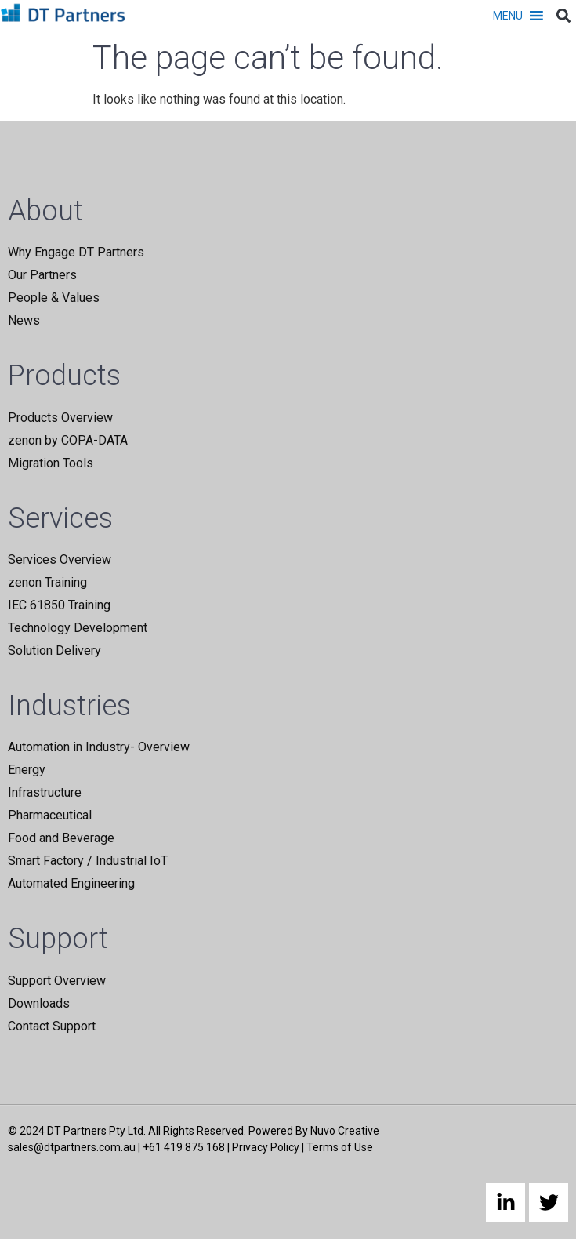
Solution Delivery (54, 650)
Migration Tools (50, 463)
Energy (26, 769)
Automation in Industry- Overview (99, 746)
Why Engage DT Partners (76, 252)
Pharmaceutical (50, 815)
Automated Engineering (71, 883)
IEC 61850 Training (59, 605)
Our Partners (42, 274)
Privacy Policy (265, 1147)
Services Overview (59, 559)
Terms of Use (339, 1147)
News (24, 320)
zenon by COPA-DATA (68, 440)
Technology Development (77, 627)
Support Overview (57, 980)
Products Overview (60, 417)
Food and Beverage (61, 837)
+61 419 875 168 (184, 1147)
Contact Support (52, 1026)
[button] (508, 15)
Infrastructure (45, 792)
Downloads (39, 1003)
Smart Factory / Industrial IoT (88, 860)
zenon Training (47, 582)
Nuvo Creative (344, 1131)
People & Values (54, 297)
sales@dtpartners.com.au (72, 1147)
